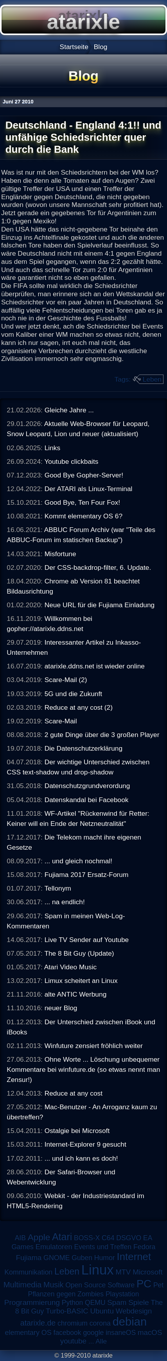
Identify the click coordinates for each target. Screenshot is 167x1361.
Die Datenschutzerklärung (83, 748)
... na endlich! (65, 902)
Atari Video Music (70, 967)
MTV (123, 1272)
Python (72, 1302)
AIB (20, 1238)
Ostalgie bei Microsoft (77, 1131)
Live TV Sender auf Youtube (87, 940)
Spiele (138, 1302)
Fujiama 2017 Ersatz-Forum (87, 874)
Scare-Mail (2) (66, 680)
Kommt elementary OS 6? (83, 516)
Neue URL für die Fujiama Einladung (100, 605)
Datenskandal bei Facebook (87, 800)
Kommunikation (28, 1272)
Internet (134, 1256)
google (93, 1332)
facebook (67, 1332)
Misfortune (60, 554)
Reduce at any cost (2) (79, 707)
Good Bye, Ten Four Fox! (82, 502)
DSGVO (128, 1238)
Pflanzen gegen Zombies (66, 1294)
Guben (82, 1258)
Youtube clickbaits (71, 461)
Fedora (144, 1247)
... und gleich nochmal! (78, 861)
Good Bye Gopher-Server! (84, 475)
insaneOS (121, 1332)
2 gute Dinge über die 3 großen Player (102, 735)
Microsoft (148, 1272)
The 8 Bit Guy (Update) (79, 953)
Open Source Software (100, 1285)
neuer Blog (61, 1008)
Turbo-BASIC (67, 1311)
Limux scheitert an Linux (81, 981)
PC (143, 1284)
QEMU (95, 1302)
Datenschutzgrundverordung (87, 786)
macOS (150, 1332)
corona (100, 1323)
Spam (116, 1302)
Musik (53, 1284)
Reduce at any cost (73, 1093)
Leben (152, 379)
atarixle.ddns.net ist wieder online (95, 666)
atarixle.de (38, 1323)
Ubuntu (101, 1311)
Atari (62, 1236)
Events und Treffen (103, 1247)
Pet (158, 1285)
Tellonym (57, 888)
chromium (72, 1323)
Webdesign (134, 1311)
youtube (73, 1341)
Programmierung (32, 1302)
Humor (104, 1258)
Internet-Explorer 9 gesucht (85, 1144)
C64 (108, 1238)
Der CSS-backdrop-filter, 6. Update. (98, 567)
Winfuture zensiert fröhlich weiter (94, 1046)
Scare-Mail (61, 721)
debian (130, 1321)
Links (52, 448)
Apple (39, 1237)
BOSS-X (87, 1238)
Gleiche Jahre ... (69, 410)
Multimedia (22, 1284)
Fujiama (28, 1257)
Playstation (122, 1294)
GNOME (56, 1258)
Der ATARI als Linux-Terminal (89, 489)
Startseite (74, 47)
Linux (97, 1269)
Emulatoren (54, 1247)
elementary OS (28, 1332)
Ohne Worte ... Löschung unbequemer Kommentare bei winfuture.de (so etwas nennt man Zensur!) (83, 1069)
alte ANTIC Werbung (76, 994)
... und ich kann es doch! (81, 1158)
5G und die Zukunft (73, 694)
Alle (101, 1341)
